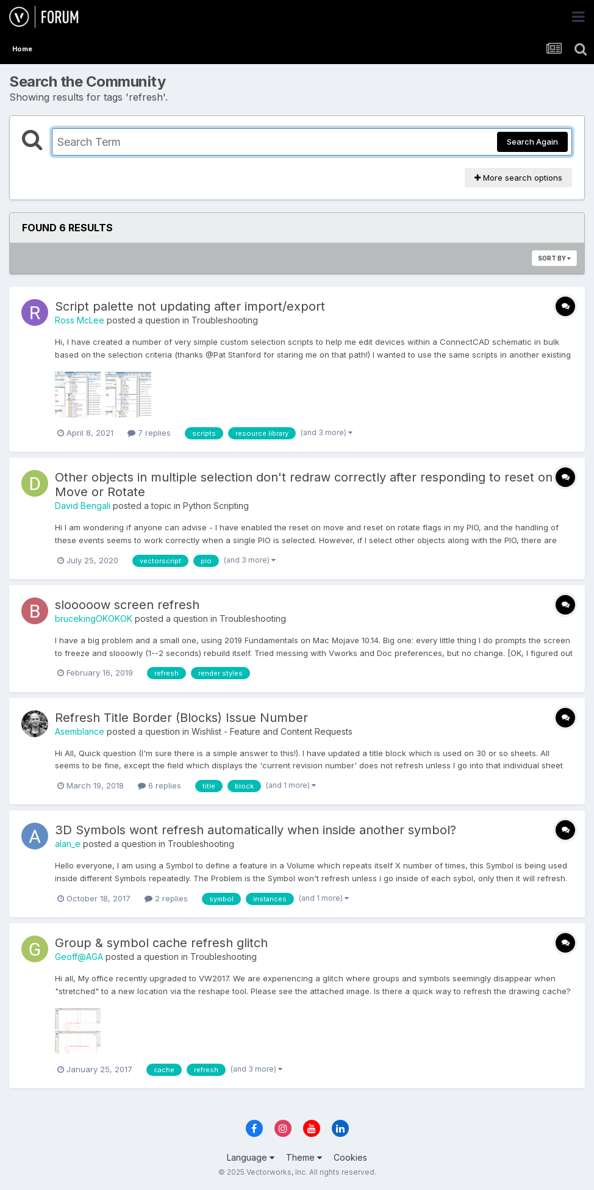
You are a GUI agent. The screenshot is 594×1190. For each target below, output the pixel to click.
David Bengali (82, 505)
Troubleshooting (224, 320)
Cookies (350, 1157)
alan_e (68, 843)
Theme (304, 1157)
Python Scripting (216, 505)
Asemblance (79, 731)
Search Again (532, 141)
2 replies (166, 898)
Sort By (554, 258)
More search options (518, 177)
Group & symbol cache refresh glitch (161, 943)
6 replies (159, 785)
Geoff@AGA (79, 956)
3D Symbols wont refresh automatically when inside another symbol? (255, 830)
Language (250, 1157)
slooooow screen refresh (127, 604)
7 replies (149, 433)
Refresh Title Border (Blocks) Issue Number (181, 717)
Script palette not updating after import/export (190, 306)
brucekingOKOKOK (93, 618)
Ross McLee (79, 320)
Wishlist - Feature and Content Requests (271, 731)
